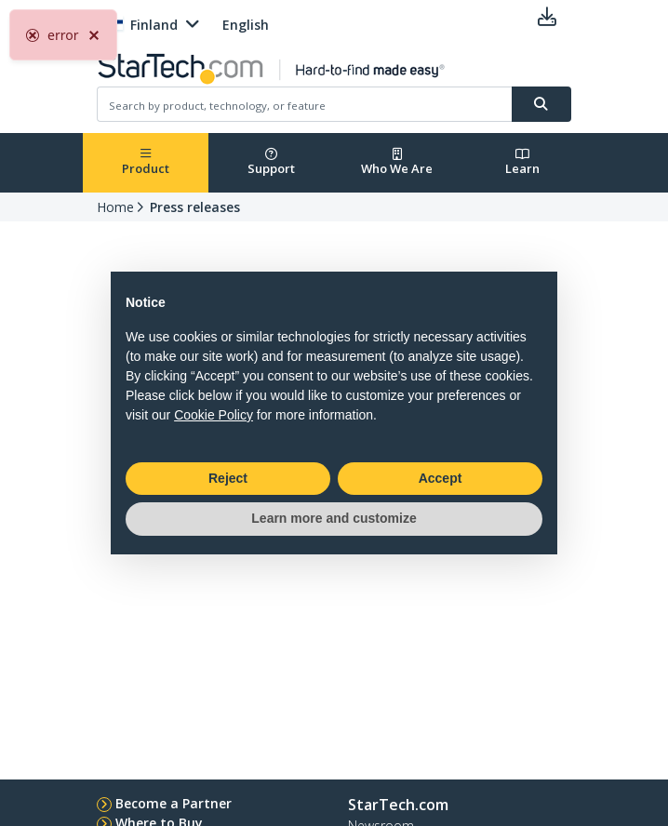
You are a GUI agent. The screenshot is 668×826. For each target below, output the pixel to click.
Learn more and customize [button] (333, 518)
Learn (522, 162)
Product (145, 162)
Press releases (195, 207)
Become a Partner (173, 803)
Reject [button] (227, 478)
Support (271, 162)
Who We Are (397, 162)
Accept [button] (440, 478)
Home (115, 207)
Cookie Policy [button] (213, 414)
